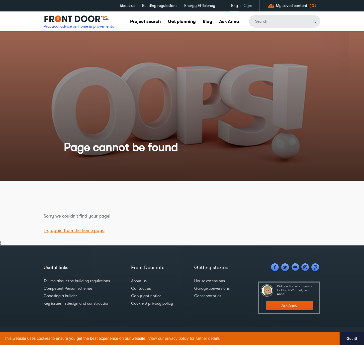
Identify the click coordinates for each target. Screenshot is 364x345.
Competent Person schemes (68, 288)
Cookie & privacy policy (152, 303)
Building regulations (159, 5)
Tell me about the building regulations (77, 281)
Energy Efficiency (199, 5)
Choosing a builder (60, 296)
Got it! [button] (352, 339)
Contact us (141, 288)
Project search (145, 21)
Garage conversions (212, 288)
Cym (248, 5)
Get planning (182, 21)
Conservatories (207, 296)
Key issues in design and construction (76, 303)
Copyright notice (146, 296)
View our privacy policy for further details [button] (184, 338)
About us (127, 5)
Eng (234, 5)
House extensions (209, 281)
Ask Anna (229, 21)
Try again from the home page (74, 230)
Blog (207, 21)
